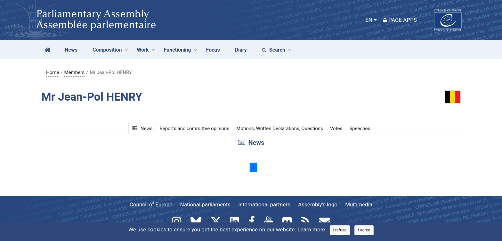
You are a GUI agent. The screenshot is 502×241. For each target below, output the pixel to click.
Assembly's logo (317, 204)
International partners (264, 204)
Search (273, 50)
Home (52, 72)
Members (74, 72)
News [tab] (142, 128)
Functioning (177, 50)
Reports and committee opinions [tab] (194, 128)
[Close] (340, 230)
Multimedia (358, 204)
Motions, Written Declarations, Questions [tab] (279, 128)
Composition (107, 50)
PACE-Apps (400, 20)
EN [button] (368, 20)
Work (143, 50)
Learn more (311, 229)
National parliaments (205, 204)
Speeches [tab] (359, 128)
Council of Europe (151, 204)
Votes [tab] (336, 128)
